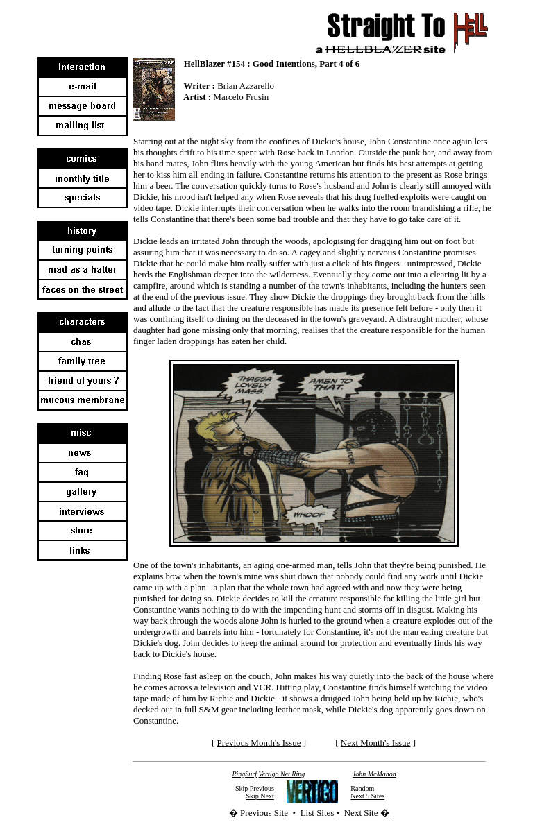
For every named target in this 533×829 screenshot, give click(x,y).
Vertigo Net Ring (282, 774)
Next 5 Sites (367, 796)
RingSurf (244, 774)
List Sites (318, 812)
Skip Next (260, 796)
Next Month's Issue (376, 742)
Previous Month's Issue (259, 742)
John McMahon (374, 774)
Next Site (362, 812)
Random (362, 788)
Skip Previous (254, 788)
